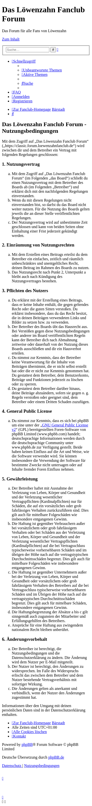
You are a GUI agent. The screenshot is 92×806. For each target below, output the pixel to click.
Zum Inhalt (11, 39)
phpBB (27, 744)
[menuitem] (42, 70)
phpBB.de (56, 757)
